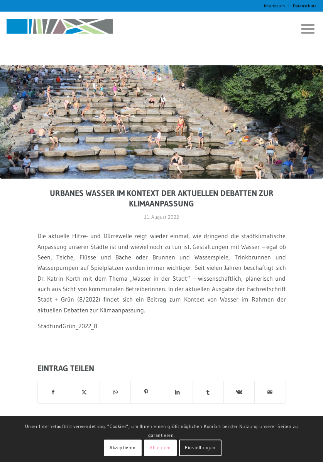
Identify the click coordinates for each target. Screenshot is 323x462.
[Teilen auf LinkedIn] (177, 392)
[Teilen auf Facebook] (53, 392)
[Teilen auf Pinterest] (146, 392)
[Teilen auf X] (84, 392)
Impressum (274, 6)
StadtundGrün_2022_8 (67, 326)
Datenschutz (304, 6)
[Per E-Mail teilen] (270, 392)
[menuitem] (274, 6)
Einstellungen (200, 447)
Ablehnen (160, 447)
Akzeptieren (123, 447)
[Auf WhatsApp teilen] (115, 392)
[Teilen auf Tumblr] (208, 392)
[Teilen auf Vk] (239, 392)
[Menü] (304, 28)
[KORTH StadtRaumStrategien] (60, 28)
